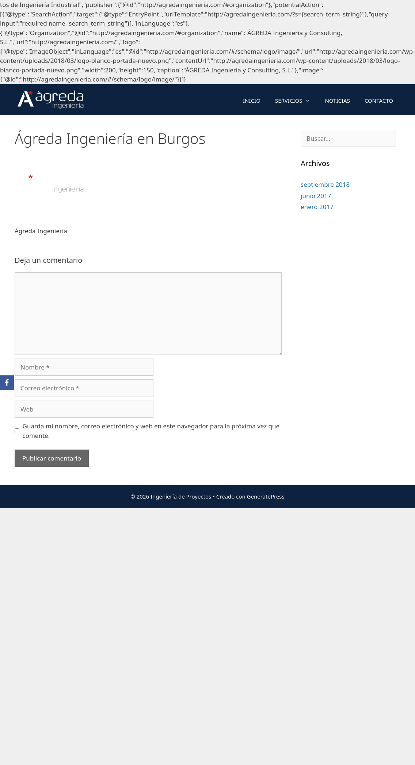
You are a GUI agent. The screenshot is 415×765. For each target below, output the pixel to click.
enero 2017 (317, 206)
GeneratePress (266, 496)
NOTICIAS (337, 100)
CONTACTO (379, 100)
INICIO (251, 100)
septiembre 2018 (325, 184)
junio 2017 (316, 196)
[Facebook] (7, 382)
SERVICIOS (296, 100)
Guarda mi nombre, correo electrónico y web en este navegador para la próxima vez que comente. (151, 431)
